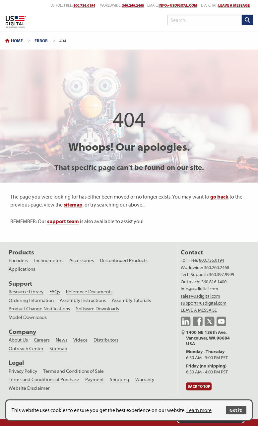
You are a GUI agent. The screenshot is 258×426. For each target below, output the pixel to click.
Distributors (106, 340)
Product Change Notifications (39, 309)
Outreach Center (26, 349)
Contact (192, 252)
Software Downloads (97, 309)
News (61, 340)
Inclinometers (48, 260)
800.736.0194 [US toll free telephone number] (84, 5)
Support (20, 283)
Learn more (199, 410)
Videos (80, 340)
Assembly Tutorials (131, 300)
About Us (18, 340)
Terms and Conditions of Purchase (44, 379)
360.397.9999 (221, 274)
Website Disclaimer (29, 388)
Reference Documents (89, 292)
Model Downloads (28, 317)
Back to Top (199, 386)
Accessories (81, 260)
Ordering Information (31, 300)
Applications (22, 269)
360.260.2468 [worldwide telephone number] (133, 5)
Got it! (235, 410)
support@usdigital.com (203, 303)
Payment (94, 379)
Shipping (119, 379)
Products (21, 252)
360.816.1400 (213, 281)
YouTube (221, 321)
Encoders (18, 260)
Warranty (144, 379)
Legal (16, 362)
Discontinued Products (124, 260)
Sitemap (58, 349)
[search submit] (247, 20)
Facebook (198, 321)
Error (41, 40)
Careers (42, 340)
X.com (210, 321)
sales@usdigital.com (200, 296)
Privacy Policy (23, 371)
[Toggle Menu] (146, 20)
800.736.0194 (211, 260)
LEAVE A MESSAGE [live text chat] (234, 5)
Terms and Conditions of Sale (73, 371)
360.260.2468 (216, 267)
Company (22, 332)
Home (17, 40)
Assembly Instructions (83, 300)
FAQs (54, 292)
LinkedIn (186, 321)
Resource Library (26, 292)
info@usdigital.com (178, 5)
